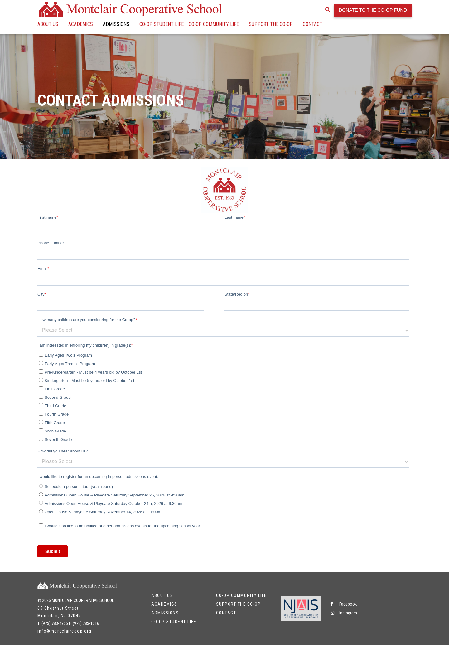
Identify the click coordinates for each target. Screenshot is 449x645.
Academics (80, 24)
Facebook (344, 604)
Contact (312, 24)
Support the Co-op (271, 24)
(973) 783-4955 (54, 623)
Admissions (116, 24)
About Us (47, 24)
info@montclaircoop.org (64, 630)
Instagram (344, 612)
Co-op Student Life (161, 24)
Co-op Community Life (214, 24)
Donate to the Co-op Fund (373, 9)
